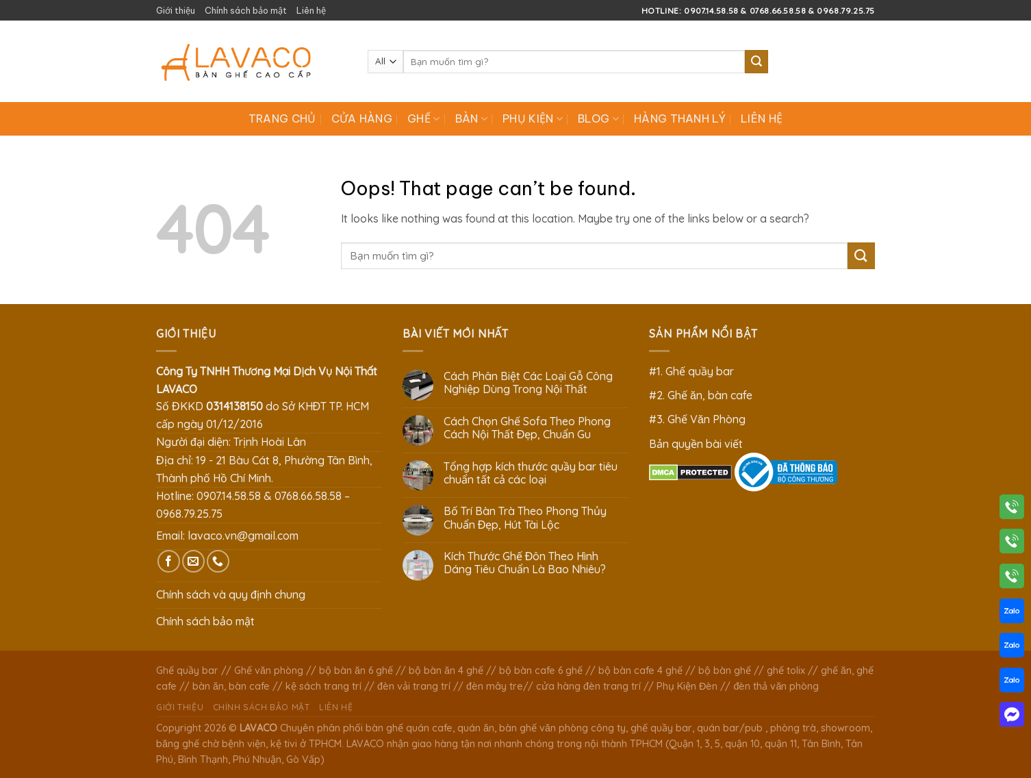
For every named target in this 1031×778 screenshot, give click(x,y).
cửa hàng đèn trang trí (588, 686)
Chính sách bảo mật (246, 10)
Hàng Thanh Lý (680, 118)
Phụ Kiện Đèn (687, 686)
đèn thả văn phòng (776, 686)
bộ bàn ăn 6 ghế (356, 670)
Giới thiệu (175, 10)
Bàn (471, 118)
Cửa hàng (362, 118)
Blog (598, 118)
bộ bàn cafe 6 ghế (541, 670)
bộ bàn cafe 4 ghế (640, 670)
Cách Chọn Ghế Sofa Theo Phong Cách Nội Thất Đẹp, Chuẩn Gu (527, 428)
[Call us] (218, 561)
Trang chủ (282, 118)
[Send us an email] (193, 561)
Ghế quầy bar (187, 670)
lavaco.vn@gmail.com (243, 535)
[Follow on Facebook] (168, 561)
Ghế (423, 118)
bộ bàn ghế (724, 670)
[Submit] (756, 61)
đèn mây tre (494, 686)
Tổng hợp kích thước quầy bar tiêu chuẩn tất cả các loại (531, 473)
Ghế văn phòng (268, 670)
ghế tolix (786, 670)
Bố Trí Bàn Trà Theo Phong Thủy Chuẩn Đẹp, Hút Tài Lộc (525, 518)
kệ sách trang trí (323, 686)
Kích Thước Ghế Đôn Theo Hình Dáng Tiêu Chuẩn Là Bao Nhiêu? (525, 563)
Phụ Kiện (532, 118)
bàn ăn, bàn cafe (231, 686)
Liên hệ (311, 10)
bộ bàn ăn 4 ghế (446, 670)
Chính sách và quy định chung (230, 594)
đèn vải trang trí (413, 686)
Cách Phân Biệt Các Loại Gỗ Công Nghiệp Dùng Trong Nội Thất (528, 383)
